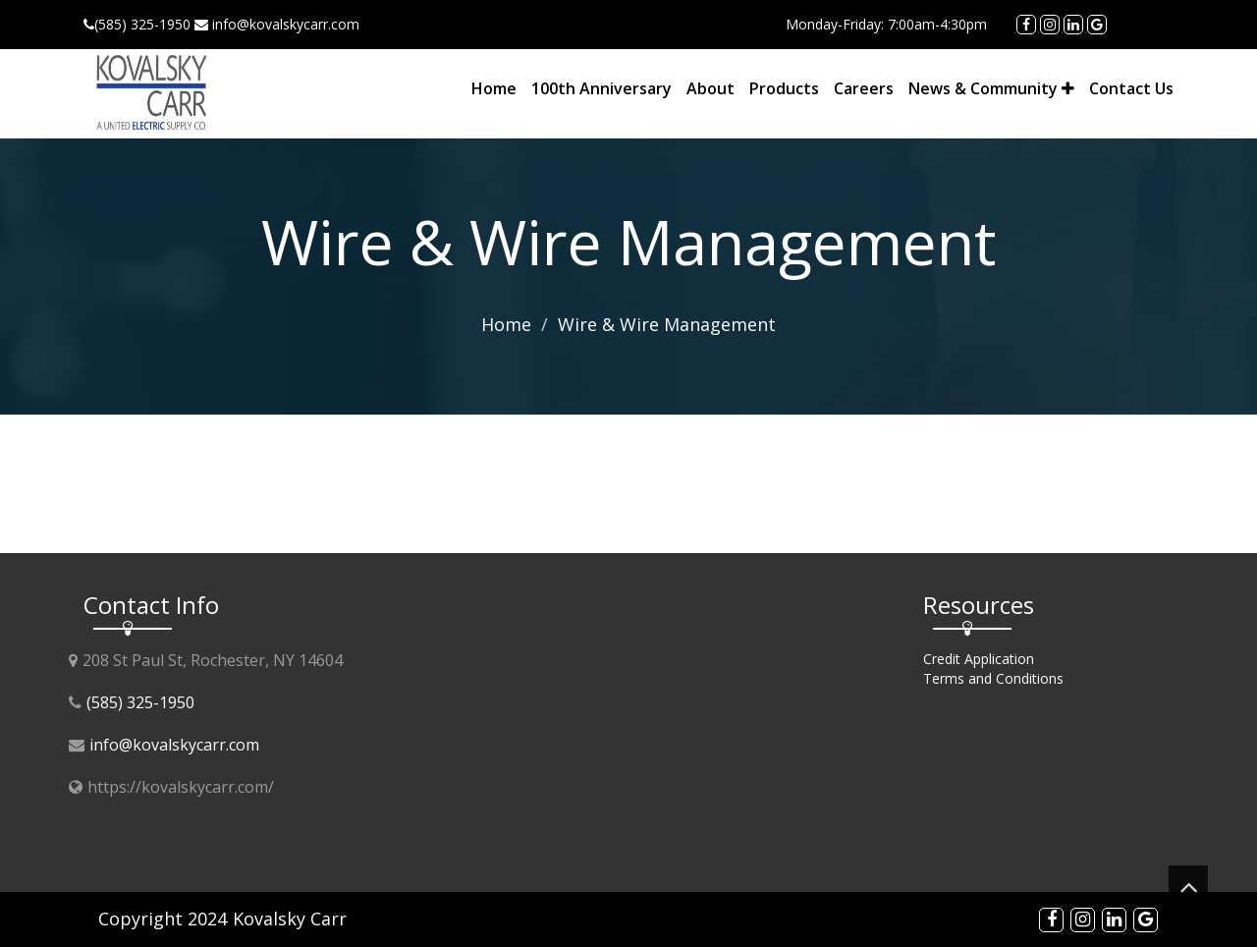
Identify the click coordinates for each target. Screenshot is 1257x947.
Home (494, 88)
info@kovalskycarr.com (174, 744)
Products (784, 88)
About (710, 88)
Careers (864, 88)
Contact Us (1131, 88)
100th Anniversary (601, 88)
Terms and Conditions (993, 678)
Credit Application (978, 658)
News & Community (991, 88)
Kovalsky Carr (290, 918)
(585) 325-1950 (140, 702)
